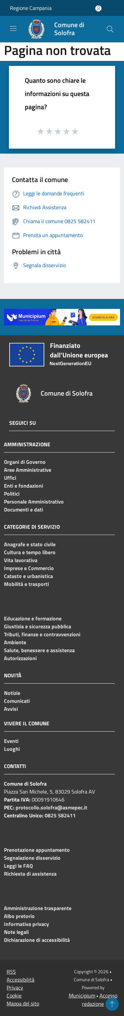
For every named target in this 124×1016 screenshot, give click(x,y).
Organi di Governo (25, 462)
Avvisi (11, 709)
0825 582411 (60, 815)
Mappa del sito (23, 1003)
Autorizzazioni (20, 658)
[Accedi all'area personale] (98, 8)
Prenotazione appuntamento (37, 850)
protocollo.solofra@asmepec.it (51, 807)
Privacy (15, 988)
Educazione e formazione (33, 618)
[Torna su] (112, 1004)
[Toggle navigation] (13, 28)
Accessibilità (20, 980)
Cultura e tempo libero (30, 552)
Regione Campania (31, 8)
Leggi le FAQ (18, 866)
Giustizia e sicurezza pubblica (37, 626)
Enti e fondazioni (23, 486)
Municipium (82, 995)
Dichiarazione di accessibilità (37, 940)
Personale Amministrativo (34, 502)
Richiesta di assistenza (30, 874)
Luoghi (12, 749)
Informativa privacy (26, 924)
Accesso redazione (99, 1000)
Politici (12, 494)
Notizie (12, 693)
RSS (11, 972)
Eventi (11, 741)
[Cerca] (110, 29)
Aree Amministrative (27, 470)
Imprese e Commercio (29, 568)
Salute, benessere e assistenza (39, 650)
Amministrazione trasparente (37, 908)
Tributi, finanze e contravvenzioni (42, 634)
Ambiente (15, 642)
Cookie (14, 995)
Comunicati (17, 701)
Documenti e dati (23, 509)
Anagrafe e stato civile (30, 544)
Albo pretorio (19, 916)
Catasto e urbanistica (28, 576)
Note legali (16, 932)
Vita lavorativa (20, 560)
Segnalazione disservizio (32, 858)
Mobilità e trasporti (26, 584)
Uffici (10, 478)
